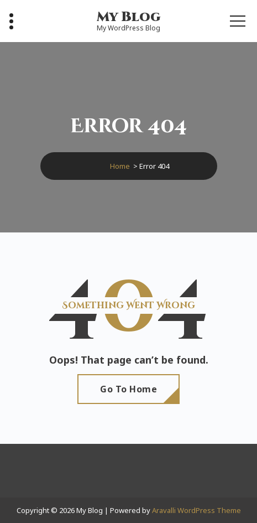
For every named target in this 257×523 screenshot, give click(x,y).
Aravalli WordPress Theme (196, 510)
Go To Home (128, 389)
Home (120, 166)
